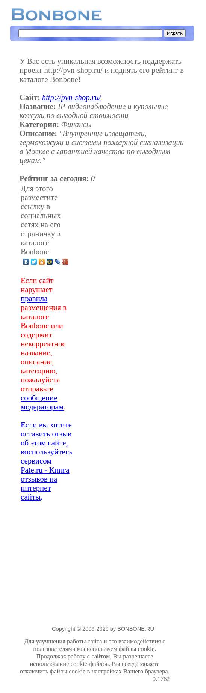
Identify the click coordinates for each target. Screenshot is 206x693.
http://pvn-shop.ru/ (71, 97)
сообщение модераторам (42, 402)
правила (34, 298)
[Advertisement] (121, 343)
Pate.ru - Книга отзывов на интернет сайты (45, 483)
